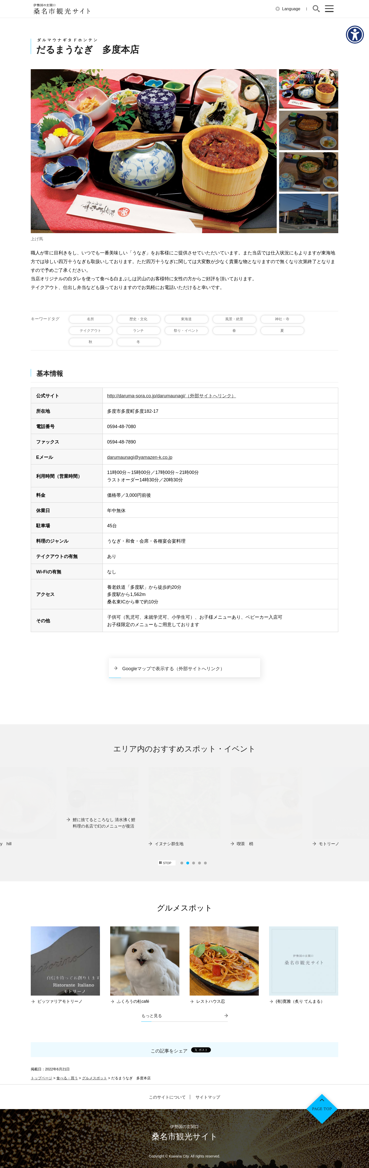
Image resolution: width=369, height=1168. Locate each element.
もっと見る (151, 1016)
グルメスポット (94, 1078)
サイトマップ (208, 1097)
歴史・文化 (138, 319)
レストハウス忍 (210, 1001)
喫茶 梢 (245, 844)
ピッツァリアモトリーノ (60, 1001)
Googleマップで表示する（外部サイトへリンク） (173, 668)
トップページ (41, 1078)
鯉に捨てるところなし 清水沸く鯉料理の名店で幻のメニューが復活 (104, 823)
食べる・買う (67, 1078)
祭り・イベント (186, 330)
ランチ (138, 330)
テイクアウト (90, 330)
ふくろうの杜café (133, 1001)
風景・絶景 (234, 319)
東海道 (186, 319)
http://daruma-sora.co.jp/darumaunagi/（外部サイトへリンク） (171, 395)
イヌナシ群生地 (169, 844)
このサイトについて (167, 1097)
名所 (90, 319)
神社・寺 (282, 319)
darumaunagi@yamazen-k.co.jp (139, 457)
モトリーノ (329, 844)
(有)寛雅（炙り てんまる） (300, 1001)
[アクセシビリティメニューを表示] (355, 35)
